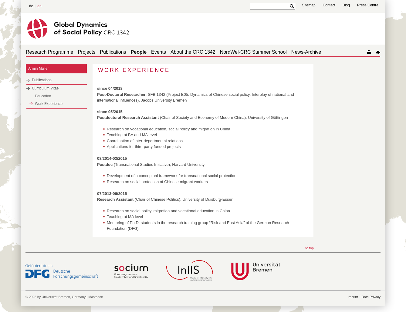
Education (43, 96)
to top (309, 248)
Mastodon (95, 297)
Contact (329, 5)
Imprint (353, 297)
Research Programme (49, 52)
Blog (346, 5)
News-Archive (306, 52)
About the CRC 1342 (193, 52)
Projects (87, 52)
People (139, 52)
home (378, 52)
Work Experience (49, 104)
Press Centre (367, 5)
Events (158, 52)
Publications (113, 52)
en (39, 6)
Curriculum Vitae (45, 88)
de (31, 6)
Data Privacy (371, 297)
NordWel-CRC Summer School (253, 52)
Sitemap (309, 5)
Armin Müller (38, 68)
